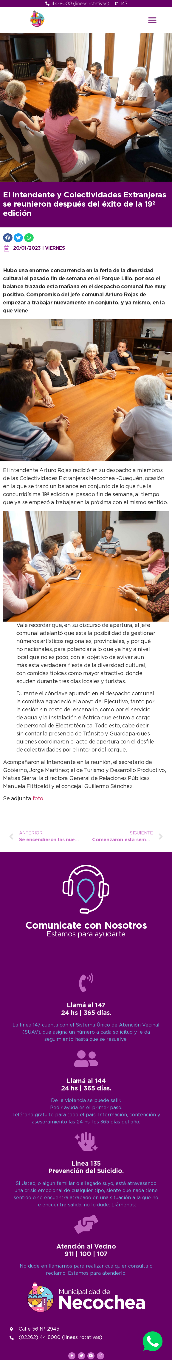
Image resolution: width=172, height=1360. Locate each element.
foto (37, 798)
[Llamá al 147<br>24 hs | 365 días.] (86, 1211)
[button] (152, 20)
